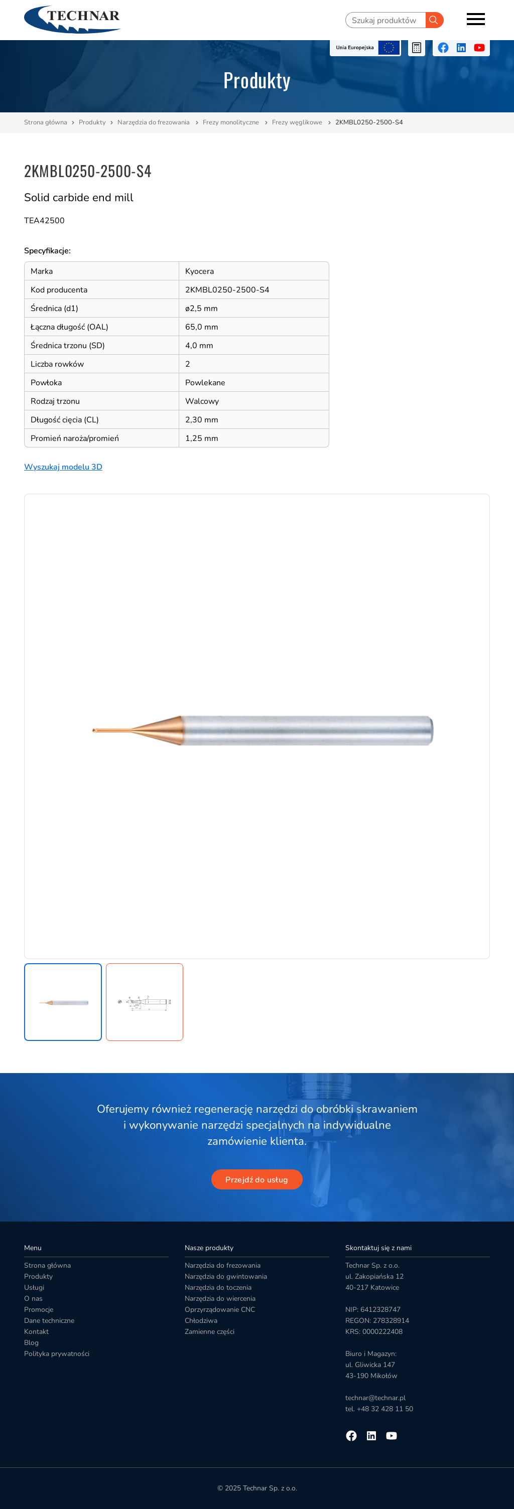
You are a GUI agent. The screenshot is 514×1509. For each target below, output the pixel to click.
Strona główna (45, 122)
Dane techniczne (49, 1320)
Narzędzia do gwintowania (226, 1276)
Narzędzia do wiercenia (220, 1298)
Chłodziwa (201, 1320)
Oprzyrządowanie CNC (220, 1309)
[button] (63, 1002)
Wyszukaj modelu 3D (63, 467)
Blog (31, 1342)
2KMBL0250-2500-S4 (369, 122)
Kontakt (36, 1331)
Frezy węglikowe (298, 122)
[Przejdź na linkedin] (461, 48)
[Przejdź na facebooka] (443, 48)
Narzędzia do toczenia (218, 1287)
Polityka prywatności (56, 1354)
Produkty (92, 122)
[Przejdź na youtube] (479, 48)
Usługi (34, 1287)
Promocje (38, 1309)
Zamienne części (209, 1331)
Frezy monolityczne (232, 122)
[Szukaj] (435, 20)
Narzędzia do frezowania (154, 122)
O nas (33, 1298)
